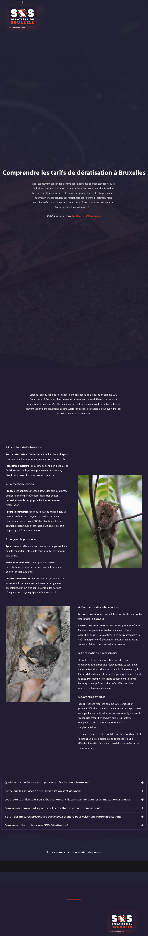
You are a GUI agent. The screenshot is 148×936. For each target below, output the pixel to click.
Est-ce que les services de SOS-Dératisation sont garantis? (42, 791)
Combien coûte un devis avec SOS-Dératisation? (36, 825)
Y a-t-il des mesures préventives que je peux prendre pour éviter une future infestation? (62, 816)
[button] (22, 2)
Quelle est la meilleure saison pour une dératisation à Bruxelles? (47, 782)
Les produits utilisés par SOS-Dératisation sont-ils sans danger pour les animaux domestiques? (67, 799)
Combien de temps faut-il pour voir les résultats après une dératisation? (52, 808)
